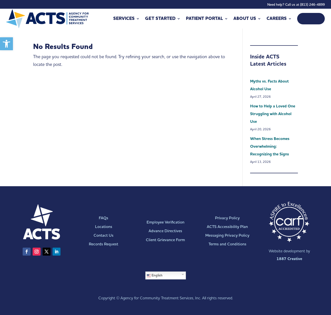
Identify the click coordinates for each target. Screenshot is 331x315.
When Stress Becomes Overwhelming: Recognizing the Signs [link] (269, 146)
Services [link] (124, 18)
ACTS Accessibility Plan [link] (227, 226)
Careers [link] (277, 18)
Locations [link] (103, 226)
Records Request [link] (103, 244)
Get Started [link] (160, 18)
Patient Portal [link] (204, 18)
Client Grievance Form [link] (165, 239)
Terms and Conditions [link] (227, 244)
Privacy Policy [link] (227, 218)
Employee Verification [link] (165, 222)
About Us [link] (244, 18)
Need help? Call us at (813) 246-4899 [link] (296, 5)
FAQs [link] (103, 218)
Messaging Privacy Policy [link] (227, 235)
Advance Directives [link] (165, 230)
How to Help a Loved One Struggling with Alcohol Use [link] (272, 113)
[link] (6, 43)
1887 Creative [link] (289, 259)
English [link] (155, 275)
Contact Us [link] (103, 235)
